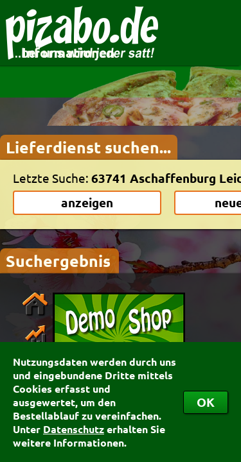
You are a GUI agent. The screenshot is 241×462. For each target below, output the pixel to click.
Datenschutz (73, 429)
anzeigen (87, 202)
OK (206, 402)
